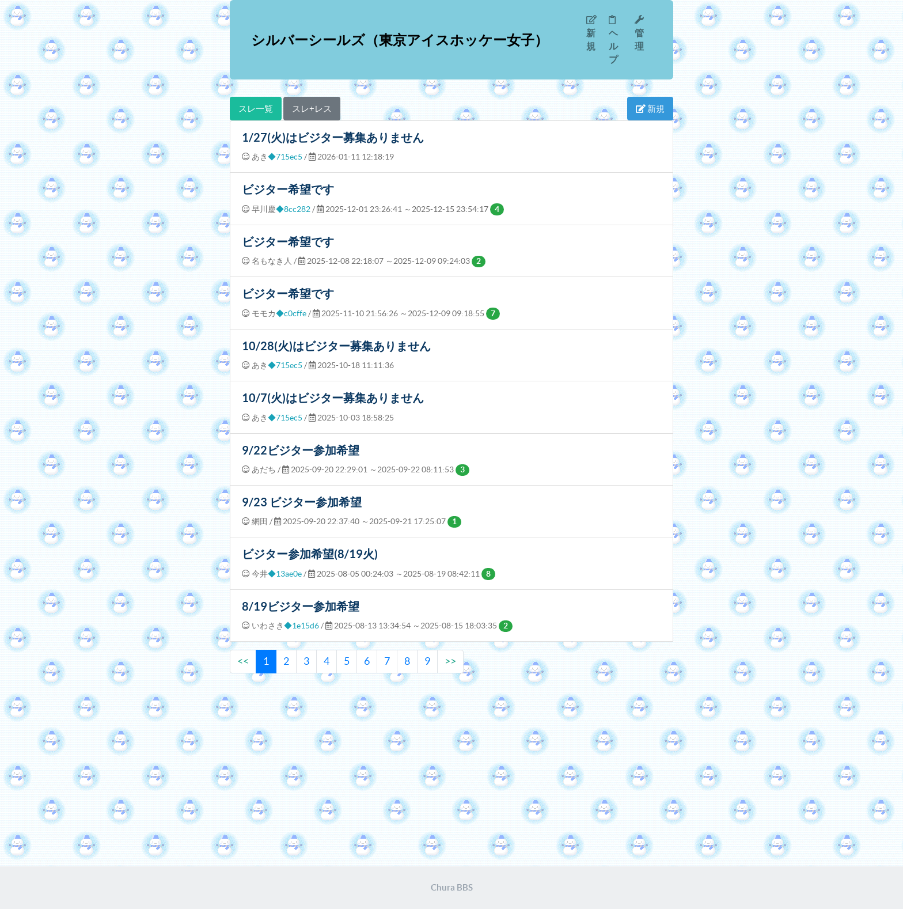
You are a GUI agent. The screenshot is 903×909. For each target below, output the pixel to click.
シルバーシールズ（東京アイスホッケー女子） (399, 40)
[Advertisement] (451, 771)
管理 (639, 33)
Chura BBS (452, 887)
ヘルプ (613, 40)
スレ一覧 (255, 108)
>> (450, 661)
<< (243, 661)
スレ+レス (312, 108)
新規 (591, 33)
